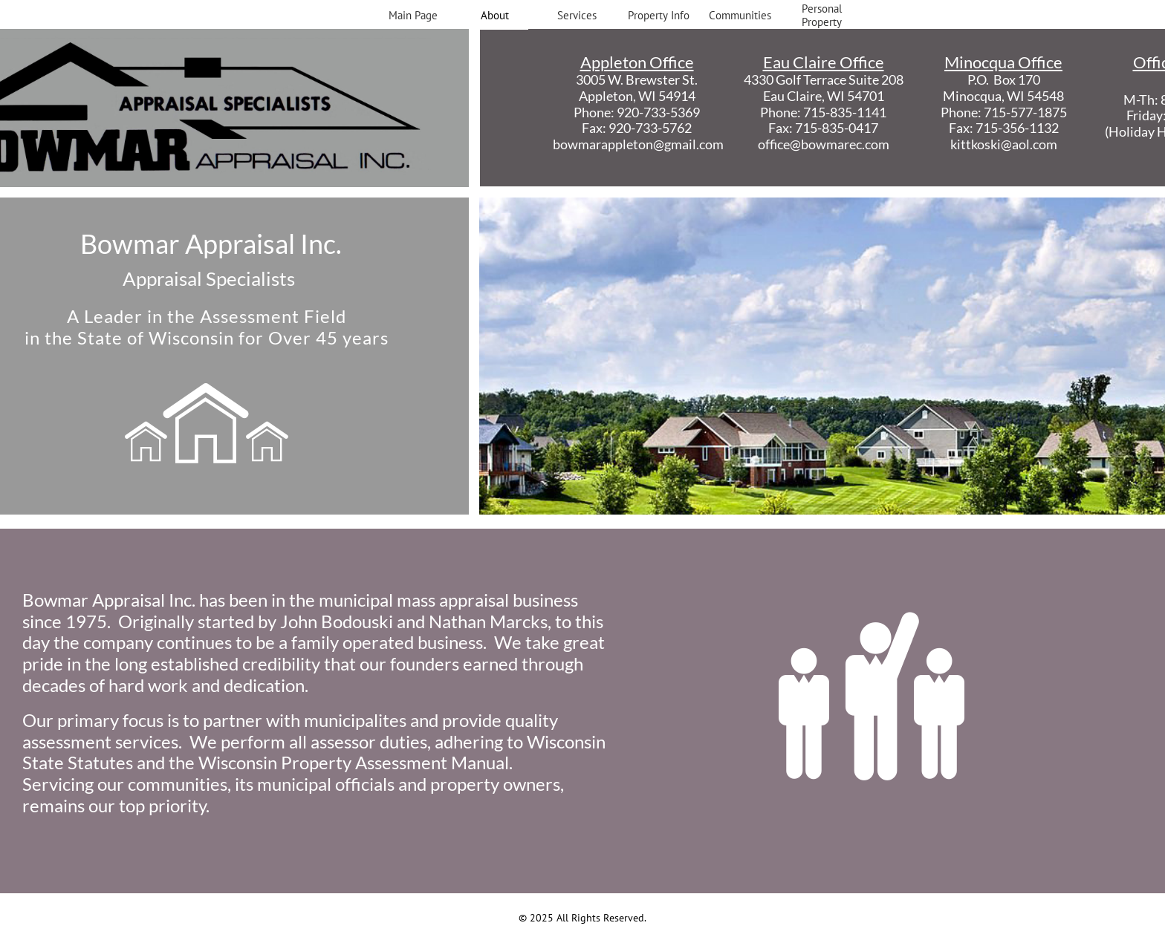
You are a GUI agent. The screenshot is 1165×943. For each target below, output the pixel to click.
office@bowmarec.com (823, 144)
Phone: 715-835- (808, 112)
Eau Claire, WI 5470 (820, 96)
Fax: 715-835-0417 (823, 128)
